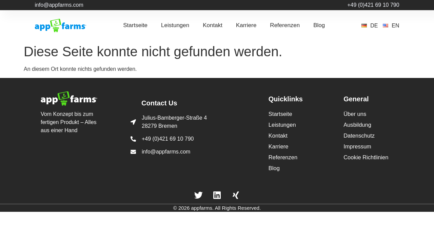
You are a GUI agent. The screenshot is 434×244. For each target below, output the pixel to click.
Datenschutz (358, 133)
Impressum (356, 143)
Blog (319, 25)
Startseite (135, 25)
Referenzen (285, 25)
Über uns (354, 114)
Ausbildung (356, 123)
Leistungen (175, 25)
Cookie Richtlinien (365, 153)
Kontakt (212, 25)
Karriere (246, 25)
